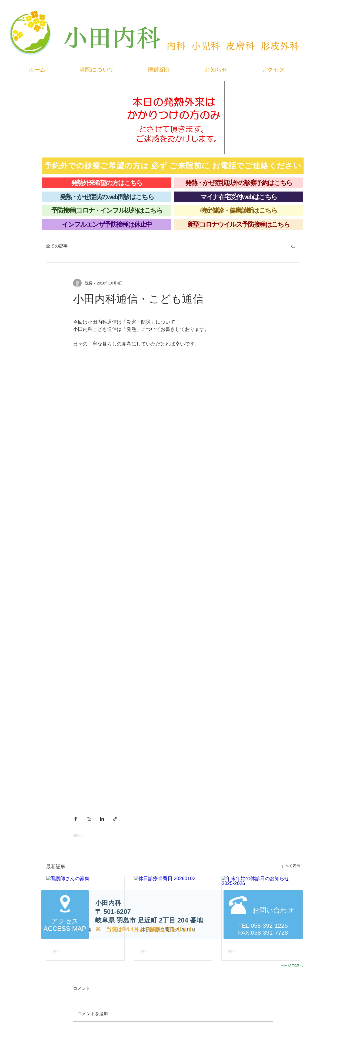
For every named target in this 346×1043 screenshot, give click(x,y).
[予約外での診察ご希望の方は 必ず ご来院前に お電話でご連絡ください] (173, 165)
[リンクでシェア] (115, 818)
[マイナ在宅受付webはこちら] (238, 197)
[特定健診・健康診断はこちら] (238, 210)
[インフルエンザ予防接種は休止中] (106, 224)
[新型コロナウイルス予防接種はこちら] (238, 224)
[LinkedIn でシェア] (102, 818)
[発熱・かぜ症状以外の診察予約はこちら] (238, 182)
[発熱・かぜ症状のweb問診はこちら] (106, 197)
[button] (293, 246)
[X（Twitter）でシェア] (88, 818)
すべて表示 (290, 866)
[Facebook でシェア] (75, 818)
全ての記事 (57, 246)
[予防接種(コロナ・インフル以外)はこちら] (106, 210)
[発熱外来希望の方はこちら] (106, 182)
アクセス (64, 921)
